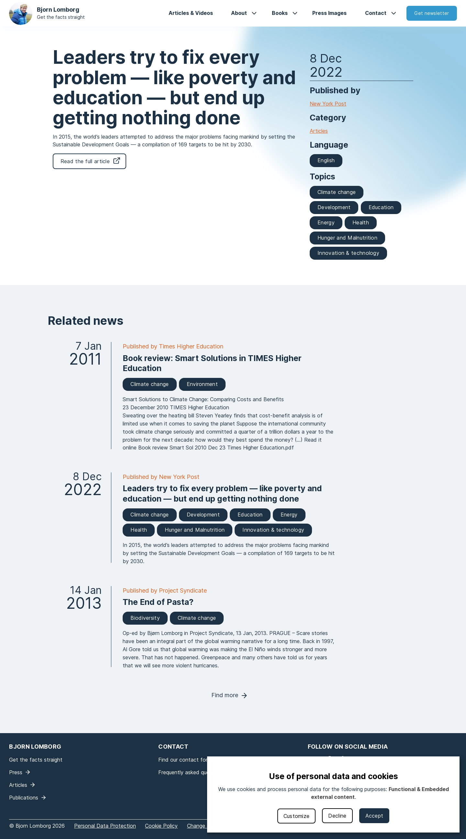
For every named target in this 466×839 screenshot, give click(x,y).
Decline (337, 815)
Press (15, 772)
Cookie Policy (161, 825)
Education (381, 207)
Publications (23, 797)
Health (360, 222)
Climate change (336, 192)
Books (280, 13)
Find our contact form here (191, 759)
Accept (374, 815)
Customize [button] (296, 816)
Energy (326, 222)
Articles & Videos (191, 13)
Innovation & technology (348, 253)
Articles (319, 131)
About (239, 13)
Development (333, 207)
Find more (224, 695)
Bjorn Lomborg (58, 9)
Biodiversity (145, 618)
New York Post (328, 103)
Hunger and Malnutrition (347, 237)
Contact (375, 13)
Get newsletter (431, 13)
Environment (202, 384)
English (326, 160)
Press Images (329, 13)
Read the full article (85, 161)
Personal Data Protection (105, 825)
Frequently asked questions (191, 772)
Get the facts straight (61, 17)
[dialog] (333, 794)
